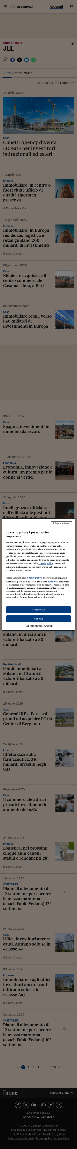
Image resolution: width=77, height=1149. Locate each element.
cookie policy (45, 563)
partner (51, 581)
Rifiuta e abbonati (61, 523)
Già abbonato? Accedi (38, 626)
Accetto (38, 618)
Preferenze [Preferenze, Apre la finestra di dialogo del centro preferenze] (38, 609)
